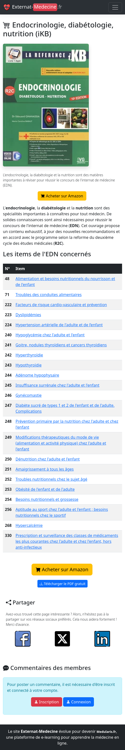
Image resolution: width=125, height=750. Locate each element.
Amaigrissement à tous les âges (44, 469)
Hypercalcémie (29, 525)
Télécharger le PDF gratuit (63, 583)
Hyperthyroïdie (29, 355)
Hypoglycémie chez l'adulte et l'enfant (49, 335)
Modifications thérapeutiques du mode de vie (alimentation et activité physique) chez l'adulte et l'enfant (60, 443)
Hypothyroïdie (28, 365)
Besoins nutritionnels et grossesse (46, 499)
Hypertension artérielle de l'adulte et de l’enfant (58, 324)
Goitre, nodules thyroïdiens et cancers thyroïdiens (61, 345)
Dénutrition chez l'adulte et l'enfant (47, 459)
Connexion (78, 702)
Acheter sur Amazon (62, 197)
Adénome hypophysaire (37, 375)
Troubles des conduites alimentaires (48, 294)
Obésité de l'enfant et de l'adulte (45, 489)
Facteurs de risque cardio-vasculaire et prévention (61, 304)
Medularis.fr (106, 731)
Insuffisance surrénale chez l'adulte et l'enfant (57, 385)
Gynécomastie (28, 395)
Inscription (46, 702)
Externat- (32, 7)
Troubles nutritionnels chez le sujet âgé (51, 479)
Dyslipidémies (28, 314)
